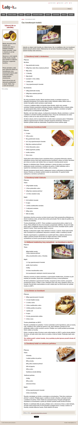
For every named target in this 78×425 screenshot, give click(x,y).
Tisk (71, 2)
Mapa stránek (60, 2)
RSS (67, 2)
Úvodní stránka (53, 2)
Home (23, 19)
